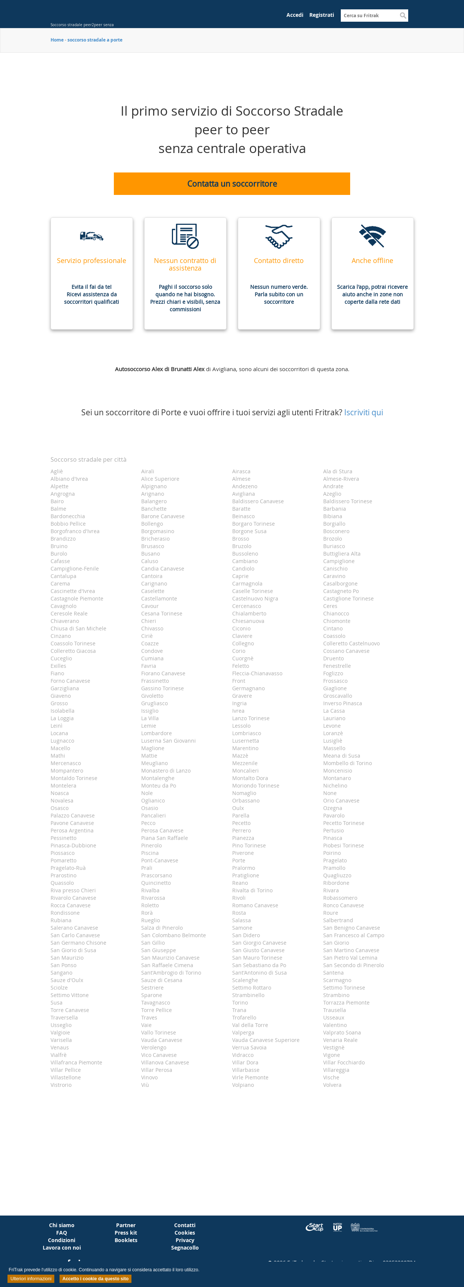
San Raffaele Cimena (167, 965)
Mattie (149, 755)
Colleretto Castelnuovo (351, 643)
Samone (242, 927)
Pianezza (243, 837)
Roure (330, 912)
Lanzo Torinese (251, 718)
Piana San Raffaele (164, 837)
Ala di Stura (337, 471)
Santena (333, 972)
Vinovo (149, 1077)
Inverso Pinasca (342, 703)
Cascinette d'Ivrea (73, 590)
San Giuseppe (158, 950)
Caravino (334, 576)
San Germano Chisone (78, 942)
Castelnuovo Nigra (255, 598)
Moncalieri (245, 770)
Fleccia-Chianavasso (257, 673)
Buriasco (334, 546)
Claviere (242, 635)
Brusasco (152, 546)
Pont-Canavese (159, 860)
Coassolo (334, 635)
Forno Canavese (70, 680)
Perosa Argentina (72, 830)
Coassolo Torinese (73, 643)
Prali (146, 867)
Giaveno (61, 695)
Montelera (63, 785)
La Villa (150, 718)
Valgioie (60, 1032)
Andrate (333, 486)
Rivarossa (153, 897)
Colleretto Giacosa (73, 650)
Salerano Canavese (74, 927)
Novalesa (62, 800)
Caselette (152, 590)
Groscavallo (337, 695)
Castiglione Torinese (348, 598)
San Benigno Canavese (351, 927)
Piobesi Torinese (343, 845)
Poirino (332, 852)
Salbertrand (338, 920)
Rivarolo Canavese (73, 897)
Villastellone (66, 1077)
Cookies (185, 1232)
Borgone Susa (249, 531)
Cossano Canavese (346, 650)
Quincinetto (156, 882)
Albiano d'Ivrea (69, 478)
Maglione (152, 748)
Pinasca (332, 837)
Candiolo (243, 568)
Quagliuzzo (337, 875)
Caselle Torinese (252, 590)
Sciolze (59, 987)
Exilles (58, 665)
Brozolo (332, 538)
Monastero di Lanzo (166, 770)
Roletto (150, 905)
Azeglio (332, 493)
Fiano (57, 673)
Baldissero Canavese (258, 501)
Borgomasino (157, 531)
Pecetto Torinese (343, 822)
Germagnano (248, 688)
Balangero (154, 501)
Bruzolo (241, 546)
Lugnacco (62, 740)
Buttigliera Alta (342, 553)
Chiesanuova (248, 620)
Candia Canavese (162, 568)
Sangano (61, 972)
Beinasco (243, 516)
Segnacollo (185, 1247)
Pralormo (243, 867)
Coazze (150, 643)
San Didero (246, 935)
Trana (239, 1010)
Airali (147, 471)
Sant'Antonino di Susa (259, 972)
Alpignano (154, 486)
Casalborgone (340, 583)
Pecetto (241, 822)
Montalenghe (158, 778)
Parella (240, 815)
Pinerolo (151, 845)
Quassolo (62, 882)
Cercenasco (246, 605)
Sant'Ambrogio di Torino (171, 972)
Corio (238, 650)
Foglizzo (333, 673)
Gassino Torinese (162, 688)
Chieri (148, 620)
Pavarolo (334, 815)
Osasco (60, 807)
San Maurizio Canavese (170, 957)
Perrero (241, 830)
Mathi (58, 755)
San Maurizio (67, 957)
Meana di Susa (341, 755)
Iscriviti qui (363, 412)
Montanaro (337, 778)
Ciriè (147, 635)
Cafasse (60, 561)
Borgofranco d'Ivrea (75, 531)
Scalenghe (245, 980)
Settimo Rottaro (251, 987)
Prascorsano (156, 875)
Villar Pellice (66, 1069)
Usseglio (61, 1024)
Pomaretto (63, 860)
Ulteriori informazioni (30, 1278)
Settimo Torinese (344, 987)
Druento (333, 658)
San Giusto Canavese (258, 950)
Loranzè (333, 733)
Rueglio (150, 920)
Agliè (57, 471)
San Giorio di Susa (73, 950)
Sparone (151, 995)
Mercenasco (66, 763)
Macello (60, 748)
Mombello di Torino (347, 763)
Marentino (245, 748)
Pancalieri (153, 815)
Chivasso (152, 628)
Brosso (240, 538)
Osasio (149, 807)
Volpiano (243, 1084)
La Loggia (62, 718)
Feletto (240, 665)
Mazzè (240, 755)
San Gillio (153, 942)
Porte (238, 860)
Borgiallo (334, 523)
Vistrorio (61, 1084)
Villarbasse (246, 1069)
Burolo (59, 553)
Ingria (239, 703)
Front (238, 680)
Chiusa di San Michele (78, 628)
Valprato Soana (342, 1032)
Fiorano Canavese (163, 673)
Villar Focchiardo (344, 1062)
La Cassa (334, 710)
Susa (57, 1002)
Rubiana (61, 920)
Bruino (59, 546)
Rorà (147, 912)
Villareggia (336, 1069)
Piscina (150, 852)
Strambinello (248, 995)
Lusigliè (332, 740)
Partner (126, 1225)
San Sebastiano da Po (259, 965)
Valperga (243, 1032)
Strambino (336, 995)
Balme (58, 508)
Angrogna (63, 493)
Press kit (126, 1232)
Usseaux (333, 1017)
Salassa (241, 920)
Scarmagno (337, 980)
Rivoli (239, 897)
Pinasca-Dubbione (73, 845)
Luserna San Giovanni (168, 740)
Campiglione (339, 561)
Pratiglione (245, 875)
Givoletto (152, 695)
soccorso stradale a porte (94, 40)
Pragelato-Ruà (68, 867)
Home (57, 40)
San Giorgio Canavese (259, 942)
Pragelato (335, 860)
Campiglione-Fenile (75, 568)
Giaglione (335, 688)
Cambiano (245, 561)
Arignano (152, 493)
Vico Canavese (159, 1054)
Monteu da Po (158, 785)
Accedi (294, 14)
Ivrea (238, 710)
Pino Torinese (249, 845)
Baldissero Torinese (347, 501)
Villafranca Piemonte (76, 1062)
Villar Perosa (156, 1069)
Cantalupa (63, 576)
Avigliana (243, 493)
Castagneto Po (341, 590)
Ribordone (336, 882)
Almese (241, 478)
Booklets (126, 1240)
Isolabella (63, 710)
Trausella (334, 1010)
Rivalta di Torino (252, 890)
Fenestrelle (337, 665)
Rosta (239, 912)
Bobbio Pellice (68, 523)
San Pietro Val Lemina (350, 957)
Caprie (240, 576)
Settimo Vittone (70, 995)
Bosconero (336, 531)
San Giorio (336, 942)
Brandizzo (63, 538)
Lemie (148, 725)
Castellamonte (159, 598)
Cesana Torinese (161, 613)
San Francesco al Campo (353, 935)
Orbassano (246, 800)
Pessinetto (63, 837)
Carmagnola (247, 583)
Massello (334, 748)
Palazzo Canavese (73, 815)
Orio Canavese (341, 800)
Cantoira (152, 576)
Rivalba (150, 890)
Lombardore (156, 733)
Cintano (333, 628)
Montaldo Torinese (74, 778)
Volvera (332, 1084)
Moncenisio (337, 770)
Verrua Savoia (249, 1047)
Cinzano (61, 635)
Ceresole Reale (69, 613)
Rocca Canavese (71, 905)
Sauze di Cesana (161, 980)
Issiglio (149, 710)
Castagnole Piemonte (77, 598)
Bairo (57, 501)
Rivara (331, 890)
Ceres (330, 605)
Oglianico (153, 800)
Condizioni (61, 1240)
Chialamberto (249, 613)
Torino (240, 1002)
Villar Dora (245, 1062)
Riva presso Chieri (73, 890)
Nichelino (335, 785)
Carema (60, 583)
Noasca (60, 793)
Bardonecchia (68, 516)
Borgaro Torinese (253, 523)
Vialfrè (59, 1054)
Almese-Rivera (341, 478)
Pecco (148, 822)
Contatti (184, 1225)
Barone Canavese (163, 516)
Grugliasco (154, 703)
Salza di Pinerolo (162, 927)
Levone (332, 725)
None (330, 793)
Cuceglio (61, 658)
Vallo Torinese (158, 1032)
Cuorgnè (243, 658)
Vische (331, 1077)
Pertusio (333, 830)
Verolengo (153, 1047)
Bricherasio (155, 538)
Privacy (185, 1240)
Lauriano (334, 718)
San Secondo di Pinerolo (353, 965)
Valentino (335, 1024)
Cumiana (152, 658)
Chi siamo (62, 1225)
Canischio (335, 568)
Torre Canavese (70, 1010)
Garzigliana (65, 688)
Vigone (331, 1054)
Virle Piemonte (250, 1077)
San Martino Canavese (351, 950)
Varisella (61, 1039)
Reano (240, 882)
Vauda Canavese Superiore (266, 1039)
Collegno (243, 643)
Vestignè (334, 1047)
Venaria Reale (340, 1039)
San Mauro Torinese (257, 957)
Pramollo (334, 867)
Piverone (243, 852)
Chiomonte (337, 620)
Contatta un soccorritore (232, 183)
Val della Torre (250, 1024)
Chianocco (336, 613)
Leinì (57, 725)
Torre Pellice (156, 1010)
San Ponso (63, 965)
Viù (145, 1084)
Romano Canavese (255, 905)
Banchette (154, 508)
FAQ (61, 1232)
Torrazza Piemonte (346, 1002)
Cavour (150, 605)
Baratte (241, 508)
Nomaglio (244, 793)
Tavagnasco (155, 1002)
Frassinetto (155, 680)
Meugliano (154, 763)
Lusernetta (245, 740)
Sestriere (152, 987)
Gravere (242, 695)
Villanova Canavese (165, 1062)
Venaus (60, 1047)
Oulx (238, 807)
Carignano (154, 583)
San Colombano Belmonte (173, 935)
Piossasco (63, 852)
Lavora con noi (62, 1247)
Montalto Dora (250, 778)
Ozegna (332, 807)
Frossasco (335, 680)
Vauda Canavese (161, 1039)
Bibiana (332, 516)
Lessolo (241, 725)
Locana (59, 733)
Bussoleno (245, 553)
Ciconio (241, 628)
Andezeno (244, 486)
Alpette (60, 486)
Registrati (321, 14)
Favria (148, 665)
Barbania (334, 508)
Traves (149, 1017)
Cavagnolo (63, 605)
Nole (147, 793)
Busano (150, 553)
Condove (152, 650)
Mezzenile (245, 763)
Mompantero (67, 770)
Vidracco (243, 1054)
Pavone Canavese (72, 822)
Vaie (146, 1024)
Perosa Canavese (162, 830)
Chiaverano (65, 620)
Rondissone (65, 912)
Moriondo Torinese (255, 785)
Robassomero (340, 897)
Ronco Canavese (343, 905)
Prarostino (63, 875)
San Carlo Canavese (75, 935)
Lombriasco (246, 733)
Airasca (241, 471)
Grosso (59, 703)
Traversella (64, 1017)
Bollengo (152, 523)
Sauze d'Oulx (67, 980)
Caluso (149, 561)
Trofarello (244, 1017)
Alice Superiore (160, 478)
